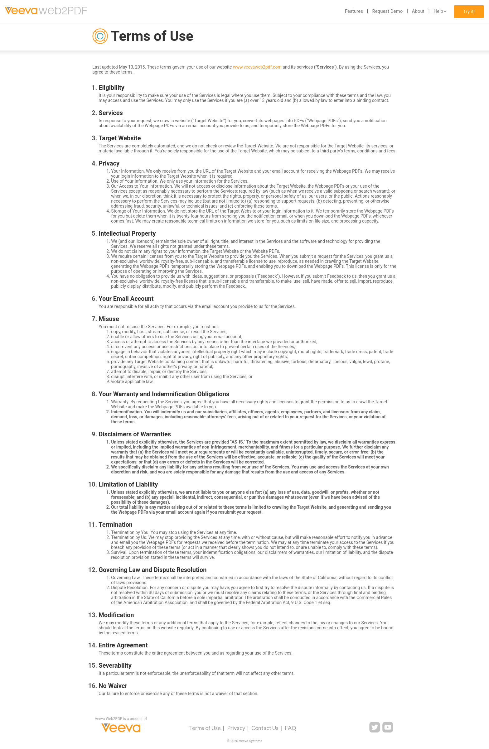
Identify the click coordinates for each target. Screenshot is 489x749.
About (418, 11)
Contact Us (264, 727)
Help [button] (439, 11)
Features (354, 11)
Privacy (236, 727)
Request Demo (387, 11)
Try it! (469, 11)
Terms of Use (205, 727)
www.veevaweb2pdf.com (257, 67)
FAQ (290, 727)
